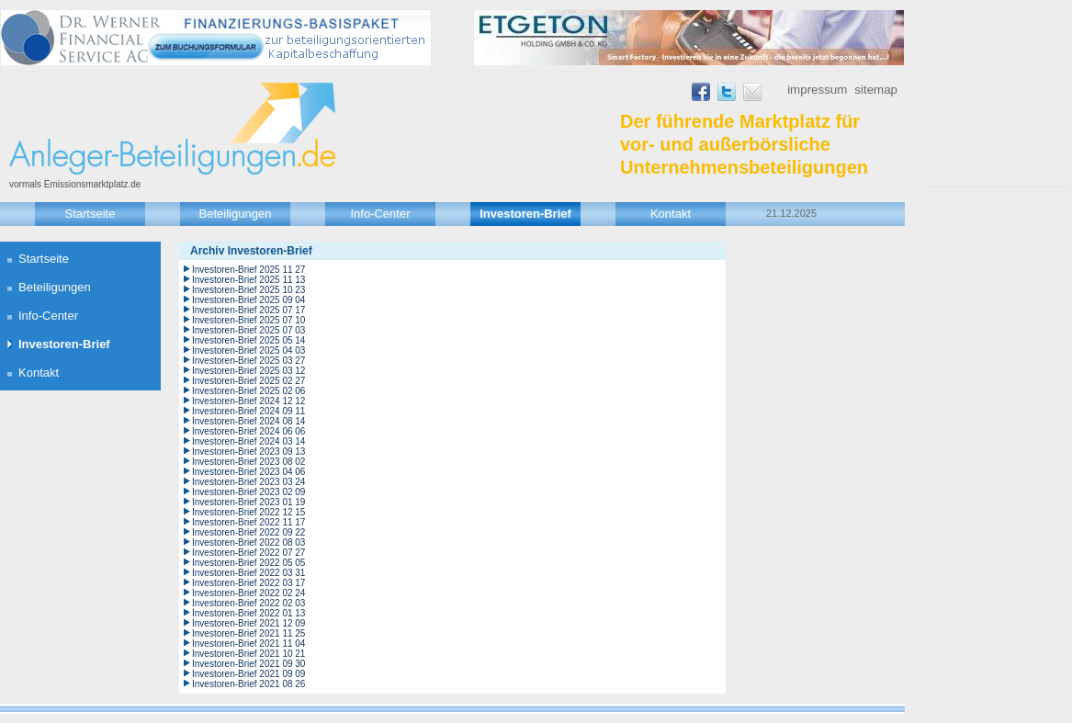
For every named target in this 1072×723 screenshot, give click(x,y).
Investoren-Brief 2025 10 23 (248, 290)
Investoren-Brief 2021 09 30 (248, 664)
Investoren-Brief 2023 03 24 (248, 482)
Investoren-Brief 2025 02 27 (248, 381)
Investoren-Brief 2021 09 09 (248, 674)
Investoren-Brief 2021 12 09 (248, 623)
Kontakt (670, 213)
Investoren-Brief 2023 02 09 (248, 492)
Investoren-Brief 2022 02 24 (248, 593)
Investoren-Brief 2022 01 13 (248, 613)
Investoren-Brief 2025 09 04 (248, 300)
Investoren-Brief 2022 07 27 (248, 553)
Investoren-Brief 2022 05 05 (248, 563)
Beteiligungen (235, 213)
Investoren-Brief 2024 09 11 (248, 411)
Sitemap (875, 89)
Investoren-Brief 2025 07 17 (248, 310)
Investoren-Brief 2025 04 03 (248, 350)
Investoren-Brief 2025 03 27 (248, 361)
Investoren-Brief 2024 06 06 (248, 431)
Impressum (817, 89)
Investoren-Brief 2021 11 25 (248, 633)
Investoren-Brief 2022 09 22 (248, 532)
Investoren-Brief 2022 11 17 (248, 522)
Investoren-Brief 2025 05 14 (248, 340)
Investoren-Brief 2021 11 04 (248, 643)
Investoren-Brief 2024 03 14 (248, 441)
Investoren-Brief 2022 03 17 (248, 583)
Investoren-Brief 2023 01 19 (248, 502)
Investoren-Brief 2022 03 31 (248, 573)
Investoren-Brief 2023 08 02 (248, 462)
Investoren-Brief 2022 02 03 (248, 603)
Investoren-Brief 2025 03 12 (248, 371)
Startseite (90, 213)
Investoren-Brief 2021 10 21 (248, 654)
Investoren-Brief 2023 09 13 (248, 451)
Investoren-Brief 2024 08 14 (248, 421)
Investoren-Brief (525, 213)
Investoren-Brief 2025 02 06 (248, 391)
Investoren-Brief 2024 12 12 (248, 401)
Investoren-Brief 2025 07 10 (248, 320)
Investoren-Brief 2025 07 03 (248, 330)
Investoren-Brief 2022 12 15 (248, 512)
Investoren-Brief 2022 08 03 (248, 542)
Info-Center (380, 213)
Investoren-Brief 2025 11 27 (248, 270)
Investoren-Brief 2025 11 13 (248, 280)
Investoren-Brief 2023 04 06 (248, 472)
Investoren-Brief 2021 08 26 (248, 684)
